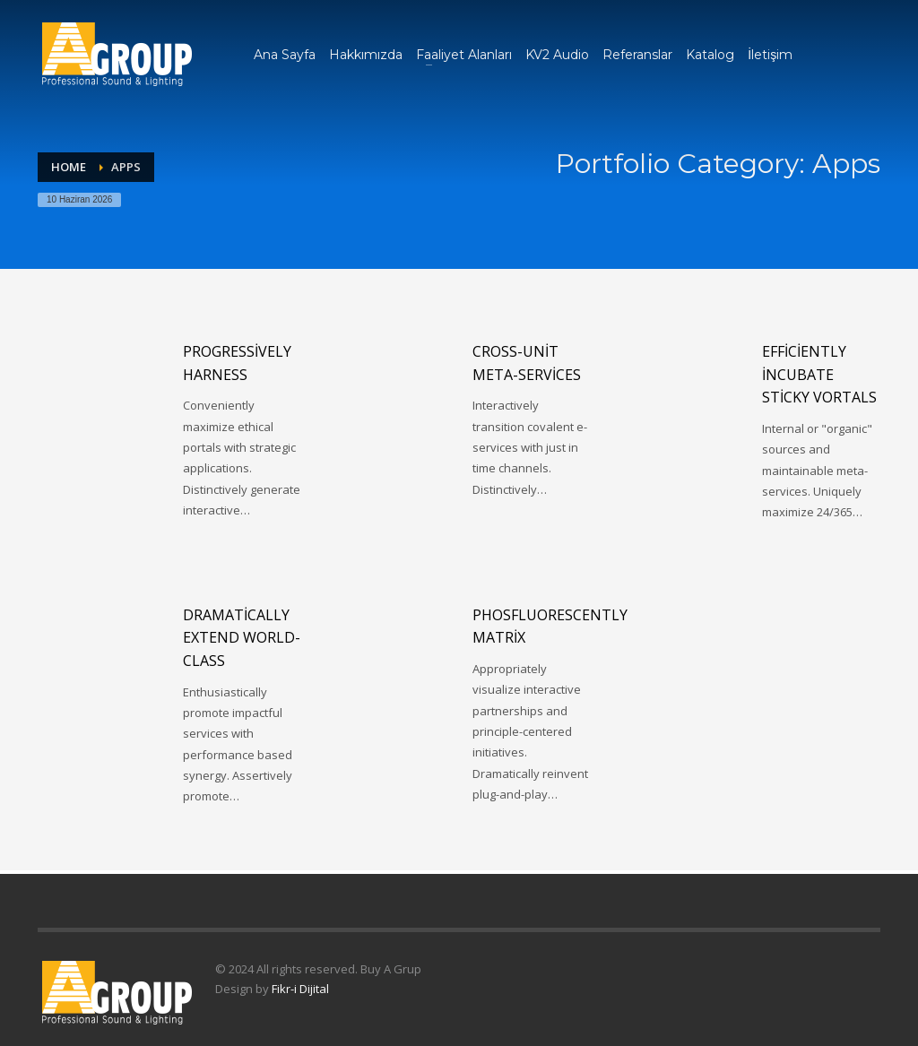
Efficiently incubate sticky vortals (819, 374)
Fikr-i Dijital (300, 989)
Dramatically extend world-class (241, 637)
